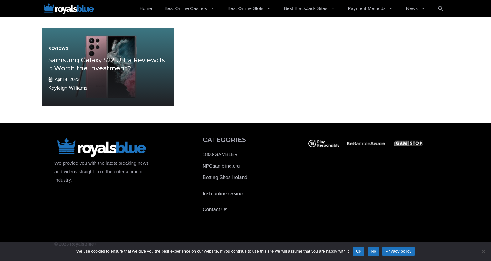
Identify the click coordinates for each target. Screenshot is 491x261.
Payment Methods (374, 8)
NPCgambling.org (221, 165)
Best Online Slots (252, 8)
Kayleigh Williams (67, 88)
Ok (358, 251)
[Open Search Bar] (440, 8)
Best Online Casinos (192, 8)
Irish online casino (223, 193)
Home (145, 8)
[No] (483, 251)
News (419, 8)
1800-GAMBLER (220, 154)
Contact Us (215, 209)
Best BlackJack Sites (312, 8)
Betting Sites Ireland (225, 177)
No (373, 251)
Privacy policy (398, 251)
